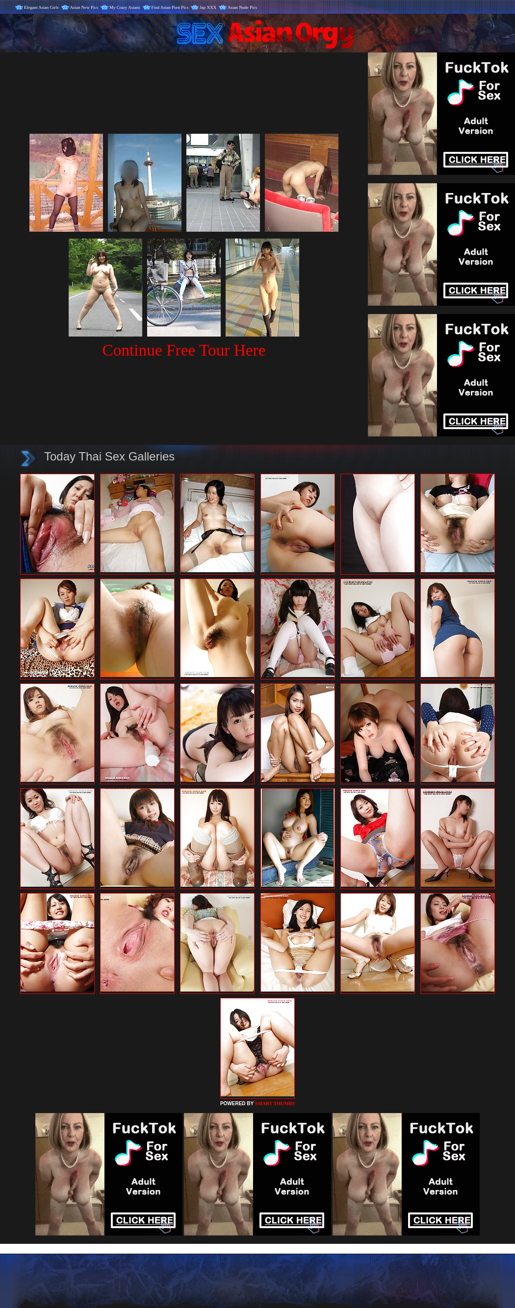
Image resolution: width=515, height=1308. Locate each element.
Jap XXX (208, 7)
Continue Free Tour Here (183, 350)
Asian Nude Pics (242, 7)
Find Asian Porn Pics (170, 7)
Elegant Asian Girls (41, 7)
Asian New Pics (84, 7)
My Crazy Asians (124, 7)
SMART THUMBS (275, 1103)
